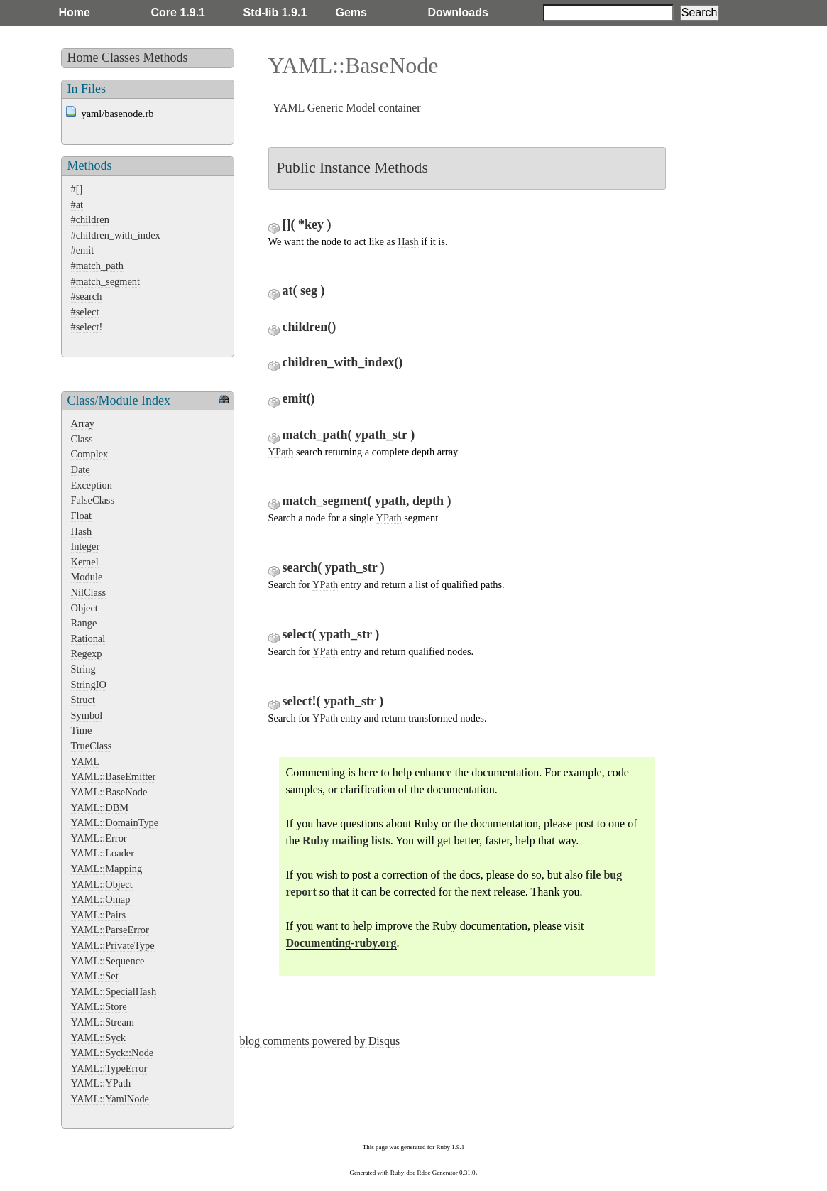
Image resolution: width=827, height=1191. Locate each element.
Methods (165, 57)
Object (84, 608)
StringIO (88, 684)
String (83, 669)
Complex (90, 453)
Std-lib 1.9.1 (275, 12)
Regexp (86, 653)
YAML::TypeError (109, 1068)
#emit (82, 250)
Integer (85, 546)
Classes (121, 57)
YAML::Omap (101, 899)
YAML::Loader (103, 853)
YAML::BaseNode (109, 792)
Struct (83, 699)
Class (82, 439)
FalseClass (93, 500)
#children (90, 219)
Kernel (85, 561)
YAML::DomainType (115, 822)
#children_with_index (115, 235)
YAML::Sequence (108, 961)
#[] (77, 189)
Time (81, 730)
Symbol (87, 715)
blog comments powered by (320, 1041)
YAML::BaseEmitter (113, 776)
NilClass (88, 592)
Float (81, 515)
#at (77, 204)
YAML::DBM (100, 807)
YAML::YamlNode (110, 1098)
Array (83, 423)
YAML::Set (95, 975)
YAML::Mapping (107, 868)
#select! (87, 326)
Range (84, 623)
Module (87, 576)
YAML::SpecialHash (114, 991)
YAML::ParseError (110, 929)
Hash (81, 531)
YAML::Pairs (98, 914)
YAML (85, 761)
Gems (351, 12)
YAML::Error (99, 838)
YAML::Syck (98, 1037)
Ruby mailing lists (346, 840)
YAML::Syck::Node (112, 1052)
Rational (88, 638)
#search (86, 296)
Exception (91, 485)
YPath (281, 451)
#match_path (97, 265)
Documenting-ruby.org (341, 943)
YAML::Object (102, 884)
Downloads (458, 12)
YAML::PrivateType (113, 945)
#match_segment (106, 281)
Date (80, 469)
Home (74, 12)
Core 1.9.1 (178, 12)
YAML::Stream (103, 1022)
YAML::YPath (101, 1083)
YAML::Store (99, 1006)
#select (85, 311)
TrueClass (91, 745)
